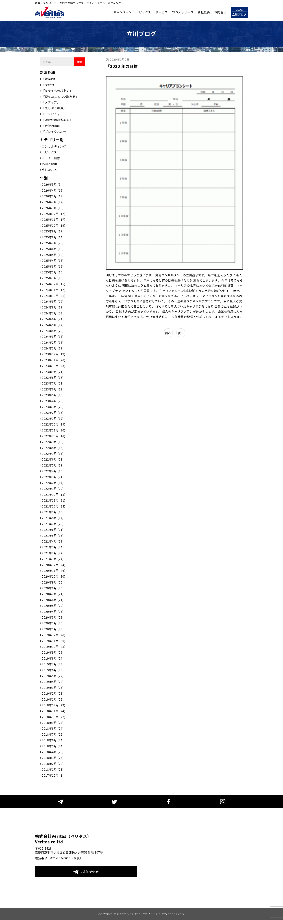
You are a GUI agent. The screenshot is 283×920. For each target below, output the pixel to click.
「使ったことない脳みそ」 (60, 96)
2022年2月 (53, 483)
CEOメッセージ (182, 12)
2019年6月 (53, 670)
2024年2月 (53, 342)
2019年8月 (53, 658)
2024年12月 (53, 284)
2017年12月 (53, 775)
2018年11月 (53, 711)
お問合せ (220, 12)
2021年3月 (53, 547)
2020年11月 (53, 571)
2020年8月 (53, 588)
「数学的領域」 (52, 126)
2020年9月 (53, 582)
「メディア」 (51, 102)
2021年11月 (53, 500)
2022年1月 (53, 489)
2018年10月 (53, 717)
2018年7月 (53, 734)
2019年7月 (53, 664)
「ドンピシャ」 (52, 114)
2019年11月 (53, 641)
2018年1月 (53, 769)
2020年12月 (53, 565)
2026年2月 (53, 202)
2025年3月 (53, 266)
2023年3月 (53, 407)
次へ (181, 333)
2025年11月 (53, 219)
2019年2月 (53, 693)
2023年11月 (53, 360)
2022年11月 (53, 430)
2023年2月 (53, 412)
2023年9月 (53, 372)
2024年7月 (53, 313)
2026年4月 (53, 190)
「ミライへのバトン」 (57, 90)
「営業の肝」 (51, 79)
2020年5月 (53, 606)
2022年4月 (53, 471)
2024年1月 (53, 348)
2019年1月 (53, 699)
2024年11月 (53, 290)
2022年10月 (53, 436)
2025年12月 (53, 214)
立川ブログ (239, 12)
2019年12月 (53, 635)
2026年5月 (52, 184)
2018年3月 (53, 758)
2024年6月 (53, 319)
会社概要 (204, 12)
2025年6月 (53, 249)
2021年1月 (53, 559)
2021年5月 (53, 535)
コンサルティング (54, 146)
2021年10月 (53, 506)
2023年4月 (53, 401)
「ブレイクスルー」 (55, 131)
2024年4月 (53, 331)
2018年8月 (53, 728)
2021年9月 (53, 512)
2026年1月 (53, 208)
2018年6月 (53, 740)
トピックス (143, 12)
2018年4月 (53, 752)
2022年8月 (53, 448)
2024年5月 (53, 325)
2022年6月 (53, 459)
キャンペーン (122, 12)
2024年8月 (53, 307)
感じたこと (49, 170)
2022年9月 (53, 442)
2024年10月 (53, 296)
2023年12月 (53, 354)
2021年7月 (53, 524)
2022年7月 (53, 453)
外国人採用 (49, 164)
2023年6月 (53, 389)
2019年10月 (53, 647)
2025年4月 (53, 260)
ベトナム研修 (51, 158)
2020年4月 (53, 612)
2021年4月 (53, 541)
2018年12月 (53, 705)
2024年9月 (53, 301)
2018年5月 (53, 746)
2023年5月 (53, 395)
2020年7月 (53, 594)
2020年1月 (53, 629)
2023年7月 (53, 383)
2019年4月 (53, 682)
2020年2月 (53, 623)
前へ (168, 333)
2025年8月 (53, 237)
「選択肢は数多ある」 (57, 120)
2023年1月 (53, 418)
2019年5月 (53, 676)
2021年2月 (53, 553)
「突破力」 (49, 85)
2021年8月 (53, 518)
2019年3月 (53, 688)
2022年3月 (53, 477)
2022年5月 (53, 465)
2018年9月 (53, 723)
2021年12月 (53, 494)
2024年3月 (53, 336)
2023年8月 (53, 377)
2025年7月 (53, 243)
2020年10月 (53, 576)
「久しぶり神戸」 (54, 108)
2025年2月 (53, 272)
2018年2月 (53, 764)
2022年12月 (53, 424)
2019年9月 (53, 652)
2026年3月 (53, 196)
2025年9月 (53, 231)
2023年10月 (53, 366)
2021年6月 (53, 530)
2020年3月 (53, 617)
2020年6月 (53, 600)
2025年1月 (53, 278)
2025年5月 (53, 255)
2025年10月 (53, 225)
